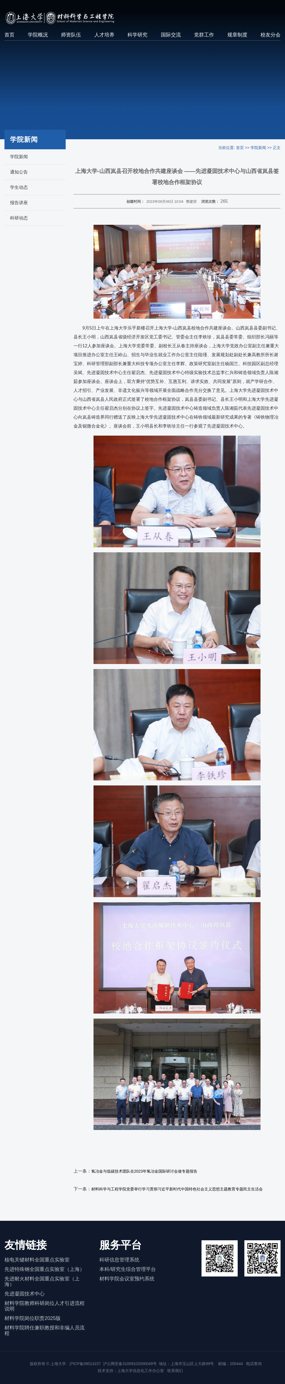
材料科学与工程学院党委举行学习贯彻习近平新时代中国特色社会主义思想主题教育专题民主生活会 (177, 1189)
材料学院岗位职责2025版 (32, 1318)
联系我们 (175, 1370)
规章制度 (237, 35)
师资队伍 (71, 35)
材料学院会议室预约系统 (126, 1279)
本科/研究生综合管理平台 (127, 1269)
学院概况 (38, 35)
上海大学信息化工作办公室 (142, 1370)
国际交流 (171, 35)
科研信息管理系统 (119, 1260)
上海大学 (57, 1363)
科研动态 (19, 218)
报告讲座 (19, 202)
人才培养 (104, 35)
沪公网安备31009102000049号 (130, 1363)
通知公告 (19, 172)
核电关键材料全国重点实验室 (37, 1260)
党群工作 (204, 35)
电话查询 (254, 1363)
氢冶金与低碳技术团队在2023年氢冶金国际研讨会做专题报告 (144, 1171)
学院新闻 (19, 156)
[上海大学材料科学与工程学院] (65, 18)
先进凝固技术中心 (24, 1294)
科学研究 (137, 35)
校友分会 (271, 35)
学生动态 (19, 187)
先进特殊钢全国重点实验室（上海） (44, 1269)
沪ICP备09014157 (85, 1363)
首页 (9, 35)
